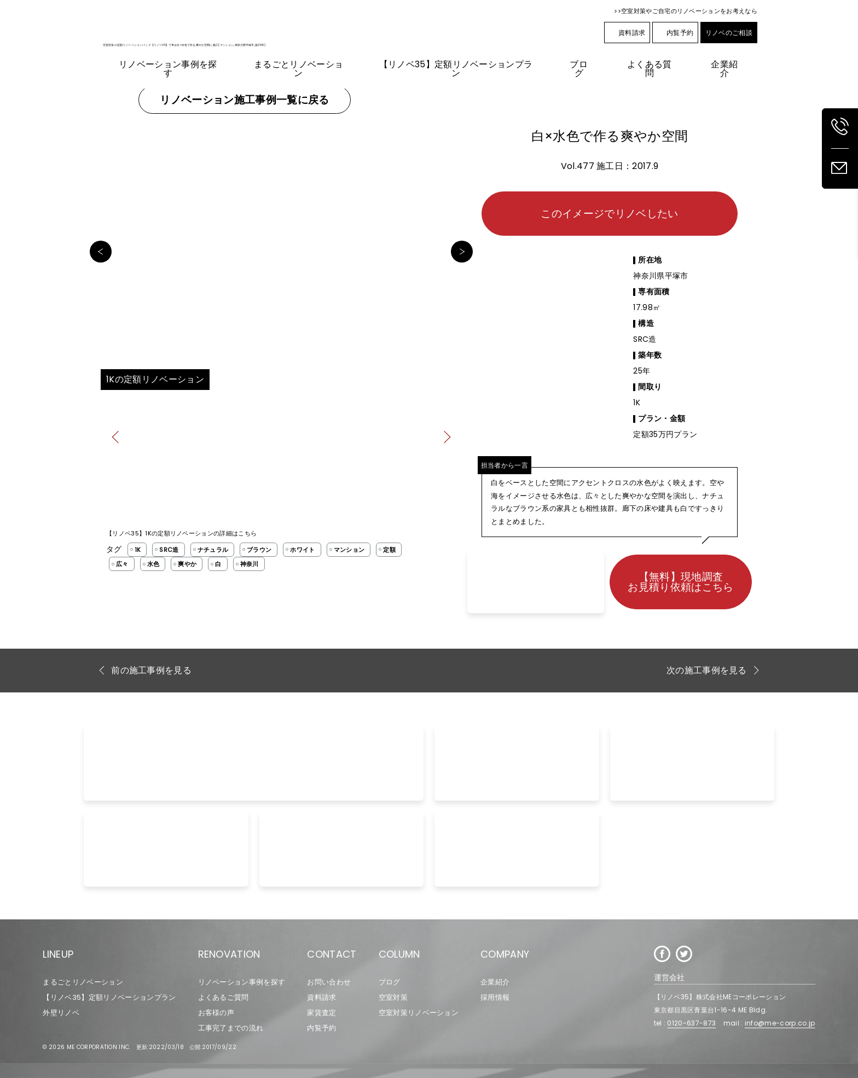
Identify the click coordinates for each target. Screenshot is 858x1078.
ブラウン (259, 549)
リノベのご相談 (728, 32)
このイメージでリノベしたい (609, 213)
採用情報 (494, 997)
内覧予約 (675, 32)
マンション (349, 549)
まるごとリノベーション (83, 982)
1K (138, 549)
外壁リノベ (61, 1012)
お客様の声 (216, 1012)
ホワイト (302, 549)
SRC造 (168, 549)
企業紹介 (494, 982)
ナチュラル (213, 549)
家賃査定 (321, 1012)
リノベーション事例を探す (242, 982)
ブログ (390, 982)
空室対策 (393, 997)
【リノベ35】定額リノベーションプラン (109, 997)
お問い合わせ (329, 982)
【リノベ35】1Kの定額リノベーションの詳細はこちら (181, 533)
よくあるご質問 (223, 997)
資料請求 (627, 32)
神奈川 (249, 564)
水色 (153, 564)
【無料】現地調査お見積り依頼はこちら (680, 582)
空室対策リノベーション (419, 1012)
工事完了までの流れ (231, 1028)
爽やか (187, 564)
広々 (122, 564)
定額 (389, 549)
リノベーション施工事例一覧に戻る (244, 99)
